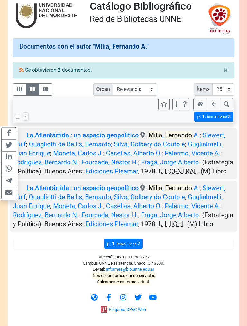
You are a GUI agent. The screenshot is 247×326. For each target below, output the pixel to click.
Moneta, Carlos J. (78, 153)
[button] (184, 104)
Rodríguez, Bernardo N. (45, 162)
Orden (103, 89)
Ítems (203, 89)
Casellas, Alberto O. (133, 153)
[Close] (225, 70)
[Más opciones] (176, 104)
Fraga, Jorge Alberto (170, 162)
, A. (174, 135)
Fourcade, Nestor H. (109, 162)
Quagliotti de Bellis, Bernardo (70, 144)
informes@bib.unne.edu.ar (130, 269)
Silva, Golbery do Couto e (149, 144)
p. (213, 116)
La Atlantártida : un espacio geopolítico (82, 135)
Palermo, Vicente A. (192, 153)
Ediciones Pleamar (111, 171)
